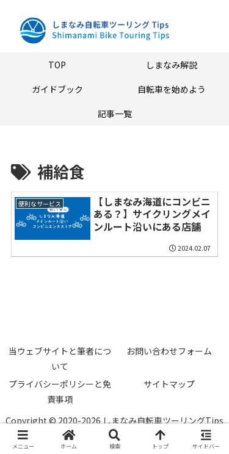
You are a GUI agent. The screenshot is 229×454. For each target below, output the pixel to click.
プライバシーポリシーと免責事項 (60, 391)
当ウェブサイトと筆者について (60, 358)
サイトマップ (169, 384)
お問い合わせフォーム (169, 351)
